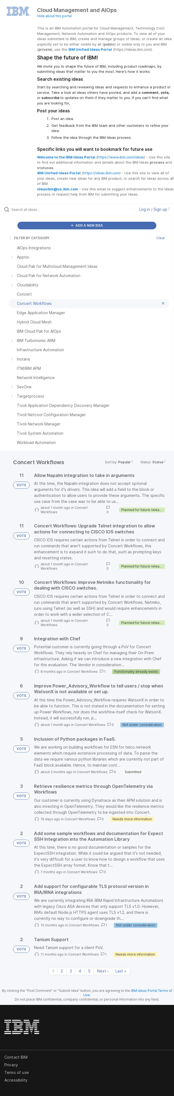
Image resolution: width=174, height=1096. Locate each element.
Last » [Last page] (120, 971)
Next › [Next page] (103, 971)
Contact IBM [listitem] (16, 1057)
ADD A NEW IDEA (87, 225)
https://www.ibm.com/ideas (120, 157)
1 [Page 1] (53, 971)
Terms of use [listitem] (16, 1072)
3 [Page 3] (71, 971)
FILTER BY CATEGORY (29, 238)
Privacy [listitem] (11, 1064)
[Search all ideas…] (42, 209)
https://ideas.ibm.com (101, 173)
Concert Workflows (82, 671)
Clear (160, 238)
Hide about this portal (54, 16)
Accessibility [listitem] (16, 1080)
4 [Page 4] (80, 971)
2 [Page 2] (62, 971)
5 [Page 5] (89, 971)
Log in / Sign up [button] (154, 209)
